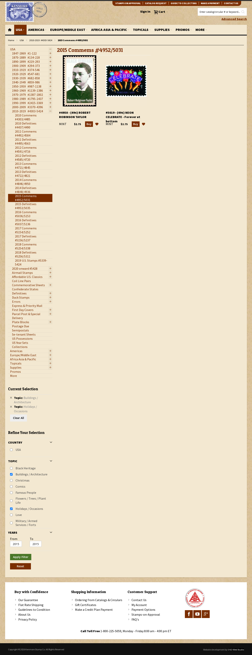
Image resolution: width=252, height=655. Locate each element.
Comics (20, 486)
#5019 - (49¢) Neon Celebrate (123, 117)
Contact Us (139, 600)
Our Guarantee (28, 600)
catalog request (156, 3)
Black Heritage (26, 468)
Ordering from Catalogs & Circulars (98, 600)
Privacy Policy (27, 619)
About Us (24, 614)
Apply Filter (20, 557)
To (31, 539)
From (13, 539)
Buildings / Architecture (31, 474)
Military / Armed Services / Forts (26, 523)
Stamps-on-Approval (146, 614)
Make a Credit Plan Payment (94, 610)
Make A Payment (210, 3)
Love (19, 515)
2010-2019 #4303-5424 (40, 40)
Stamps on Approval (128, 3)
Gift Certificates (85, 605)
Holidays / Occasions (29, 509)
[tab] (30, 477)
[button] (97, 124)
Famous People (26, 492)
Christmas (23, 480)
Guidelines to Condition (34, 610)
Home (11, 40)
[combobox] (222, 12)
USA (22, 40)
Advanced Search (234, 19)
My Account (139, 605)
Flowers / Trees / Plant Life (31, 500)
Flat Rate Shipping (31, 605)
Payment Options (143, 610)
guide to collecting (184, 3)
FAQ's (135, 619)
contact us (231, 3)
